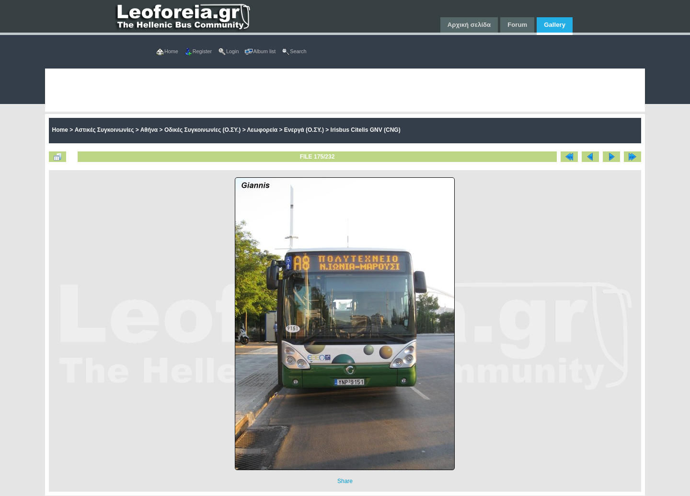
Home (60, 130)
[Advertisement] (332, 90)
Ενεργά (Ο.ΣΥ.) (304, 130)
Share (345, 481)
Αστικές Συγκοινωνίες (104, 130)
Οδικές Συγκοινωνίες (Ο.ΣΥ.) (202, 130)
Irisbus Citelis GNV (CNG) (366, 130)
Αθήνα (149, 130)
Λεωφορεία (262, 130)
